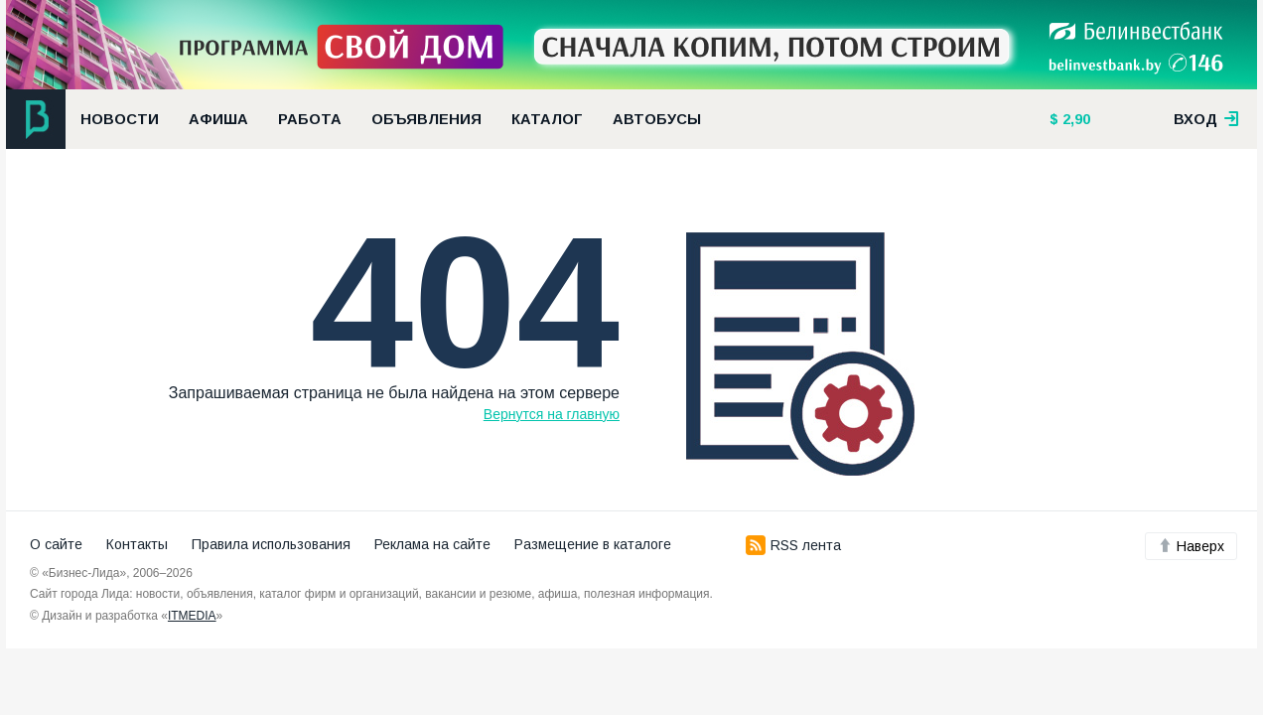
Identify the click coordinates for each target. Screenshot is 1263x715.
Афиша (218, 119)
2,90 (1074, 119)
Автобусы (657, 119)
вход (1206, 119)
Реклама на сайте (432, 544)
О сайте (56, 544)
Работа (310, 119)
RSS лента (793, 545)
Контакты (137, 544)
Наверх (1191, 546)
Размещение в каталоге (592, 544)
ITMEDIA (192, 616)
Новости (119, 119)
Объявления (426, 119)
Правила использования (271, 544)
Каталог (547, 119)
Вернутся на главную (552, 414)
